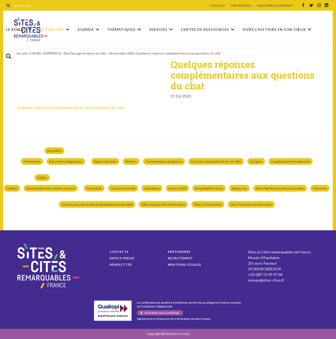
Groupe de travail (123, 188)
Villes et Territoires (208, 204)
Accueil (22, 53)
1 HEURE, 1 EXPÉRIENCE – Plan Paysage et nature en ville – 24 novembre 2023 (81, 53)
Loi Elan (11, 188)
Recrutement (180, 258)
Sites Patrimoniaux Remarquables (280, 188)
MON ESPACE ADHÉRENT (275, 5)
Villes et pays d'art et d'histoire (163, 204)
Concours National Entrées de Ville (216, 161)
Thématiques (121, 29)
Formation (94, 188)
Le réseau (16, 29)
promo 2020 (177, 188)
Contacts (119, 251)
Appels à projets (105, 161)
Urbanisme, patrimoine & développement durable (97, 204)
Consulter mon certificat (161, 312)
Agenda (85, 29)
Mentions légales (184, 264)
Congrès (256, 161)
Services (158, 29)
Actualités (52, 29)
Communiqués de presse (164, 161)
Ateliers (131, 161)
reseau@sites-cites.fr (266, 280)
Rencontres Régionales (66, 161)
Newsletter (121, 264)
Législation (152, 188)
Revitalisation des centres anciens (50, 188)
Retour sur (239, 188)
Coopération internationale (290, 161)
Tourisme (320, 188)
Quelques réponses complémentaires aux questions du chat (70, 107)
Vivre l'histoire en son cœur (274, 29)
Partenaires (32, 161)
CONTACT (217, 5)
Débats (42, 178)
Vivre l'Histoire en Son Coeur (251, 204)
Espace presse (122, 258)
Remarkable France (209, 188)
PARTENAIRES (241, 5)
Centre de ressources (205, 29)
